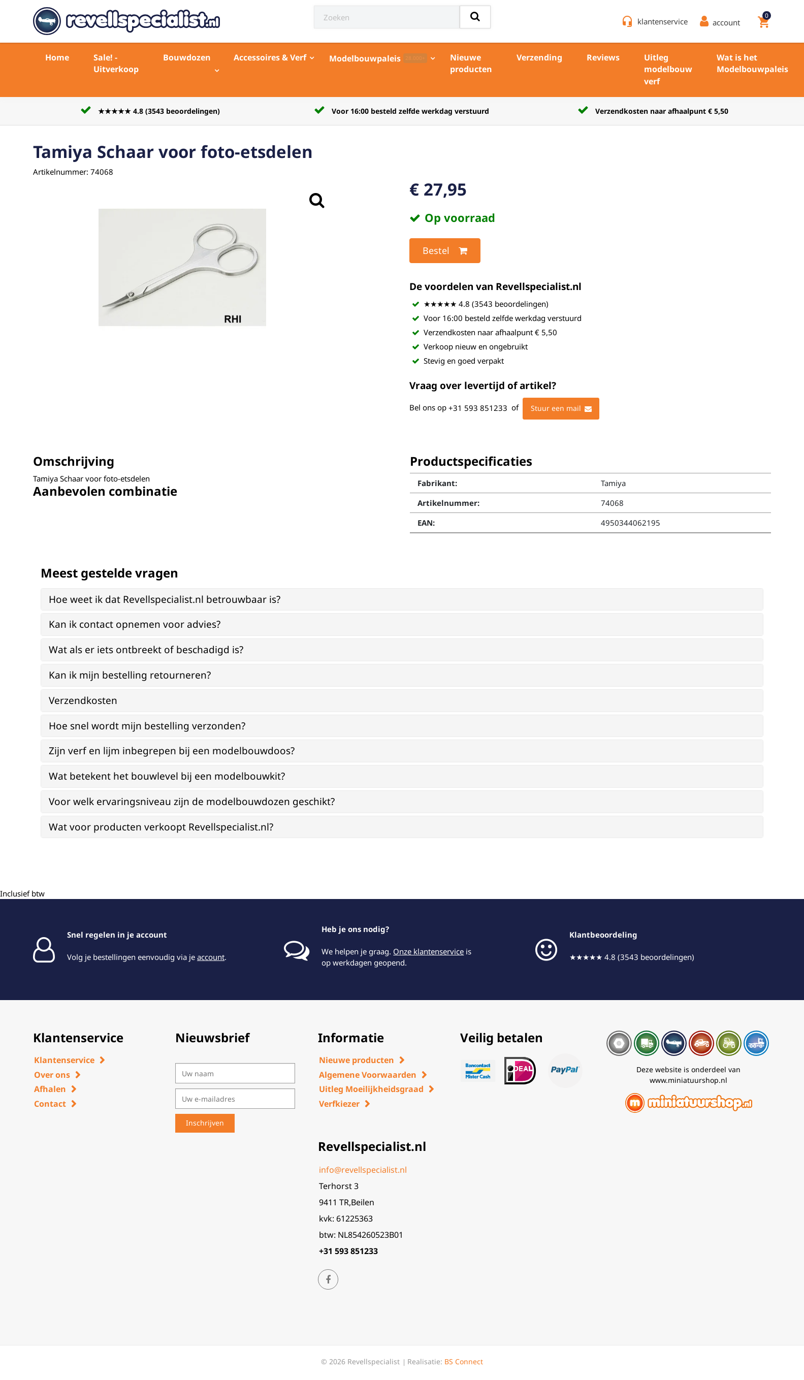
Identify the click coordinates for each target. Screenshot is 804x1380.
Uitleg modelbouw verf (668, 69)
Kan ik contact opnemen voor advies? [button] (134, 624)
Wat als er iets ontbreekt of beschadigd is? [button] (146, 649)
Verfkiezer (339, 1103)
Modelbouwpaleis (378, 58)
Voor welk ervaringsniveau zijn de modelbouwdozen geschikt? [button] (192, 801)
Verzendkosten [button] (83, 700)
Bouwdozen (187, 57)
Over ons (52, 1074)
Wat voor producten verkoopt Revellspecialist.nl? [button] (161, 826)
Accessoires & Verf (270, 57)
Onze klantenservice (428, 951)
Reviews (603, 57)
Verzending (539, 57)
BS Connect (463, 1361)
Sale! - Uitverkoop (116, 63)
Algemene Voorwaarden (367, 1074)
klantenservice (662, 21)
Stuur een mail (561, 409)
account (210, 957)
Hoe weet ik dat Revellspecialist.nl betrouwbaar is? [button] (164, 599)
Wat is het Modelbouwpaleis (752, 63)
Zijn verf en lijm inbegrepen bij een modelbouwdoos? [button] (172, 750)
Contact (50, 1103)
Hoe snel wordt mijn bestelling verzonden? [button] (147, 725)
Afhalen (50, 1089)
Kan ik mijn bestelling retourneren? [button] (130, 675)
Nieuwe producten (471, 63)
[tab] (402, 600)
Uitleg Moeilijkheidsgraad (371, 1089)
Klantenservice (64, 1060)
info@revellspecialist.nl (363, 1169)
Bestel (445, 251)
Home (57, 57)
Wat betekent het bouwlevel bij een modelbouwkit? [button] (167, 776)
